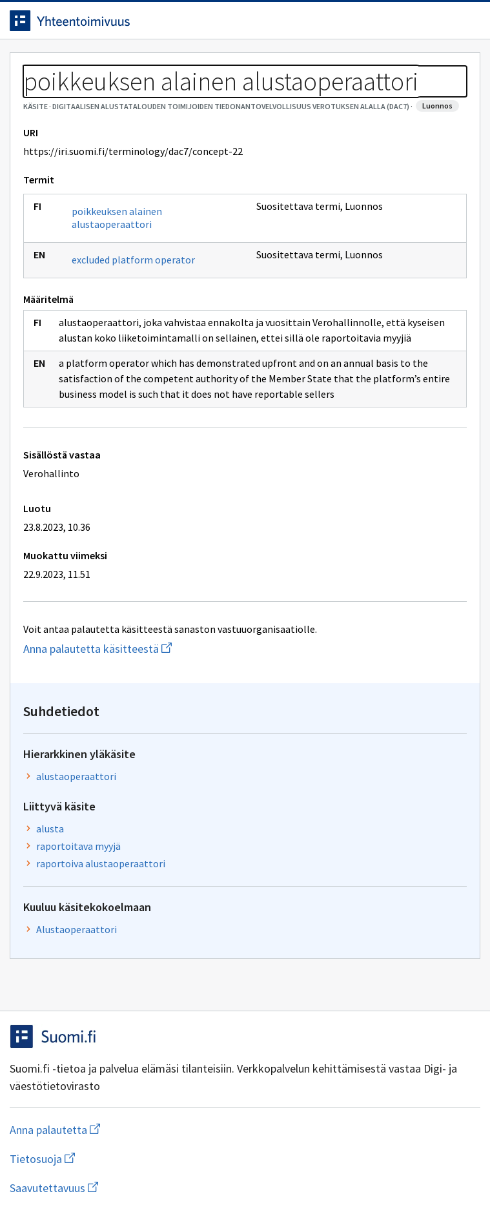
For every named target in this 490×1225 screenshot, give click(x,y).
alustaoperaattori (76, 776)
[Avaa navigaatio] (467, 21)
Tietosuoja (105, 1159)
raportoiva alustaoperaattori (100, 863)
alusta (50, 828)
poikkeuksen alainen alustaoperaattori (117, 218)
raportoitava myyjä (78, 845)
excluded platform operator (133, 259)
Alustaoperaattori (76, 929)
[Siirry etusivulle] (219, 20)
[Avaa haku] (441, 21)
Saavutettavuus (128, 1188)
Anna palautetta (106, 1129)
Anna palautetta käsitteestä (157, 648)
